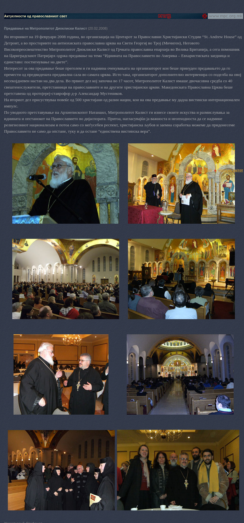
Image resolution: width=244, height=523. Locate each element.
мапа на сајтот (231, 170)
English (205, 170)
